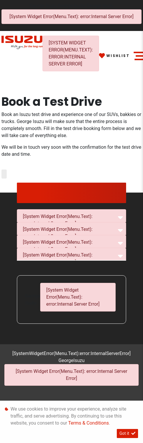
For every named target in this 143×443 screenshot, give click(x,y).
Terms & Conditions (88, 423)
